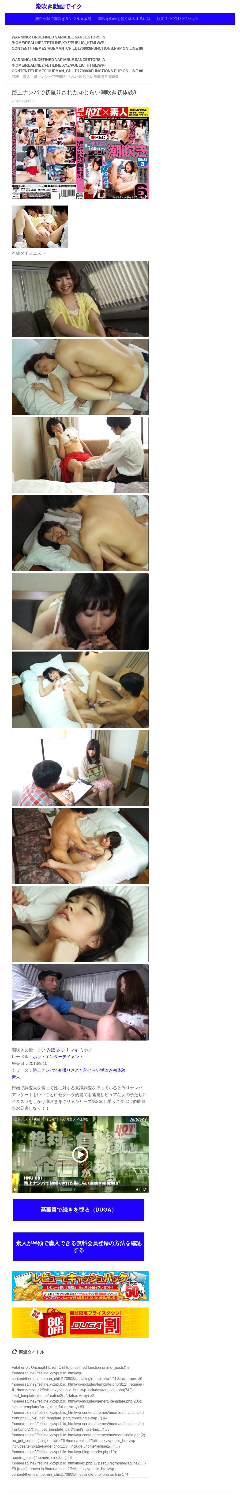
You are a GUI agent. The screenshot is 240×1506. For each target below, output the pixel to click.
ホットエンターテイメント (58, 1056)
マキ (74, 1050)
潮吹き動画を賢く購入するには (124, 19)
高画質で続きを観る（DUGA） (79, 1210)
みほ (51, 1050)
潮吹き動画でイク (59, 6)
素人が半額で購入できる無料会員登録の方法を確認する (79, 1246)
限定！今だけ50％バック (178, 19)
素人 (16, 1077)
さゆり (62, 1050)
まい (41, 1050)
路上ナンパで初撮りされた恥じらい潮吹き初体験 (79, 1070)
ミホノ (86, 1050)
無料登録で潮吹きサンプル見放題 (63, 19)
